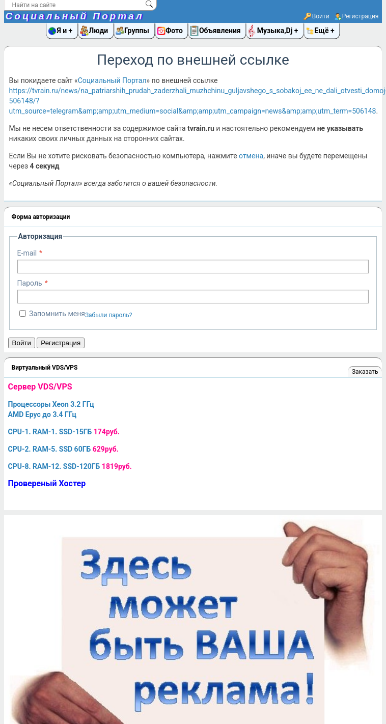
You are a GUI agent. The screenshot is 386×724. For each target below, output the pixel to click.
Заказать (365, 371)
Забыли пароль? (108, 315)
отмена (251, 156)
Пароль (29, 283)
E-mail (27, 253)
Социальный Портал (75, 16)
